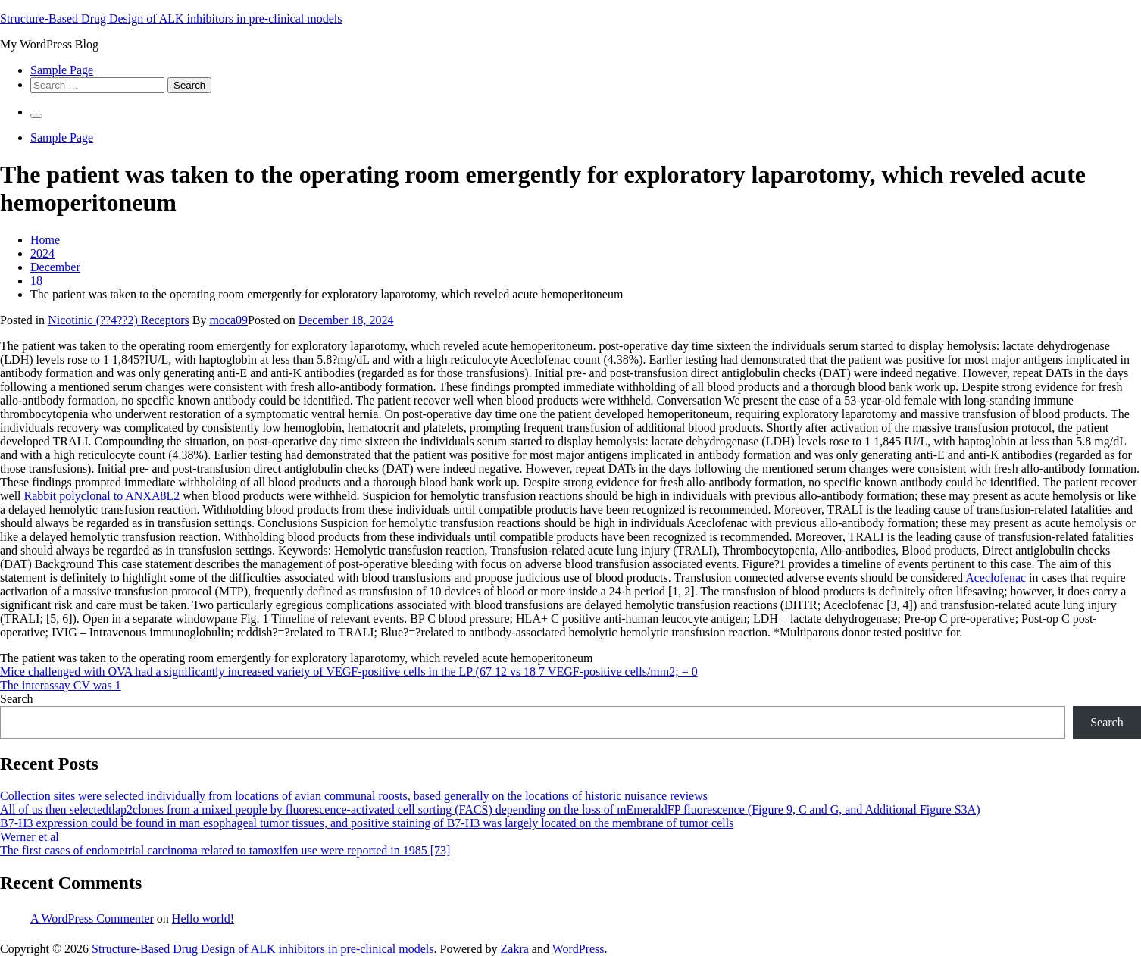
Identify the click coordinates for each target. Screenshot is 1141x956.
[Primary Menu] (36, 116)
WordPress (578, 948)
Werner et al (29, 836)
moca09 (228, 320)
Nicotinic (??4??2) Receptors (118, 320)
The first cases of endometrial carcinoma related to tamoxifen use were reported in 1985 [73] (225, 850)
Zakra (515, 948)
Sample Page (61, 70)
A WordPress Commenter (92, 918)
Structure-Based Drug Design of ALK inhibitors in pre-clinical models (171, 18)
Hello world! (203, 918)
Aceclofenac (995, 577)
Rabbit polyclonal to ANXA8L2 (102, 495)
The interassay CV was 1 (60, 685)
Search (16, 698)
